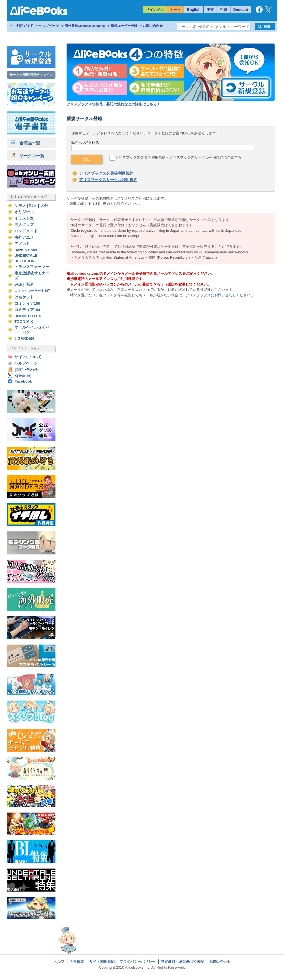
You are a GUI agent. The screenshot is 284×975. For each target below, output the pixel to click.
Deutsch (240, 9)
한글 (223, 9)
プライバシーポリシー (138, 961)
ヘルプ (59, 961)
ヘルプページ (49, 26)
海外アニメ (24, 237)
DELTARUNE (25, 261)
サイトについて (28, 357)
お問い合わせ (153, 26)
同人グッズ (24, 225)
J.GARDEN (24, 338)
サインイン (155, 9)
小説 (29, 284)
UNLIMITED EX (27, 316)
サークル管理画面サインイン (31, 75)
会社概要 (77, 961)
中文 (210, 9)
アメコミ (22, 244)
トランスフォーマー (31, 267)
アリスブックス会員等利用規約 (106, 173)
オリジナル (24, 212)
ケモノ (20, 205)
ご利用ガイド (23, 26)
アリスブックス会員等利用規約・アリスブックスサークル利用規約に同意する (178, 157)
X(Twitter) (23, 376)
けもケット (24, 297)
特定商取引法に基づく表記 (182, 961)
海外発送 (85, 26)
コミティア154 (27, 310)
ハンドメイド (26, 231)
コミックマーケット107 (32, 291)
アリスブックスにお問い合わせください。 (220, 295)
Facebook (23, 381)
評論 (18, 284)
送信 (87, 159)
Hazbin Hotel (25, 250)
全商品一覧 (25, 143)
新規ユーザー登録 (124, 26)
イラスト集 (24, 218)
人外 (44, 205)
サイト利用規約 (102, 961)
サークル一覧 (27, 155)
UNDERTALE (25, 255)
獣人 (33, 205)
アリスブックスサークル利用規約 (108, 180)
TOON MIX (23, 321)
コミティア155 (27, 303)
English (194, 9)
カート (175, 9)
